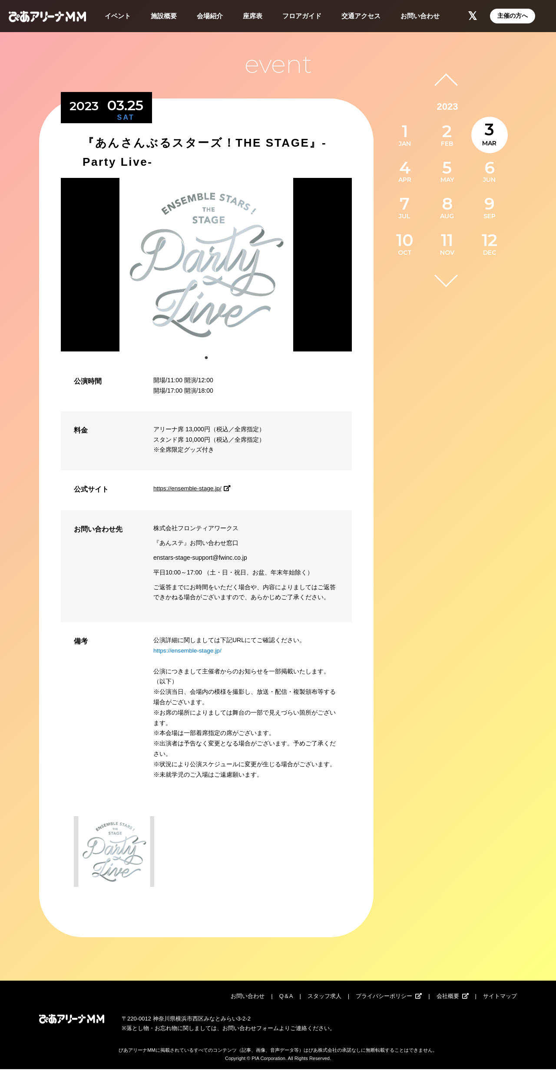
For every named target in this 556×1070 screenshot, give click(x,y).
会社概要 (448, 997)
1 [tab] (206, 358)
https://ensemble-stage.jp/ (193, 488)
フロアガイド (301, 16)
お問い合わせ (420, 16)
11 (447, 240)
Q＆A (286, 997)
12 (489, 240)
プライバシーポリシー (384, 997)
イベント (118, 16)
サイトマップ (500, 997)
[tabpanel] (206, 264)
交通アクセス (361, 16)
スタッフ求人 (324, 997)
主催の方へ (512, 15)
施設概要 (164, 16)
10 (405, 240)
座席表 (252, 16)
